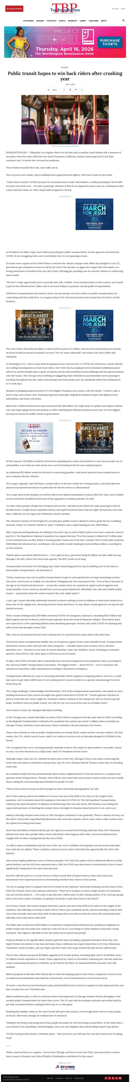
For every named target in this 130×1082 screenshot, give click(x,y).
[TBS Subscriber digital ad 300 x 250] (34, 438)
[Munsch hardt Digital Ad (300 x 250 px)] (34, 325)
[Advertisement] (34, 221)
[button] (123, 21)
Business (64, 67)
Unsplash (75, 146)
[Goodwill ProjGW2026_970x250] (65, 42)
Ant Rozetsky (64, 146)
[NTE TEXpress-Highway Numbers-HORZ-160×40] (65, 1067)
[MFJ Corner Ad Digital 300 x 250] (94, 214)
